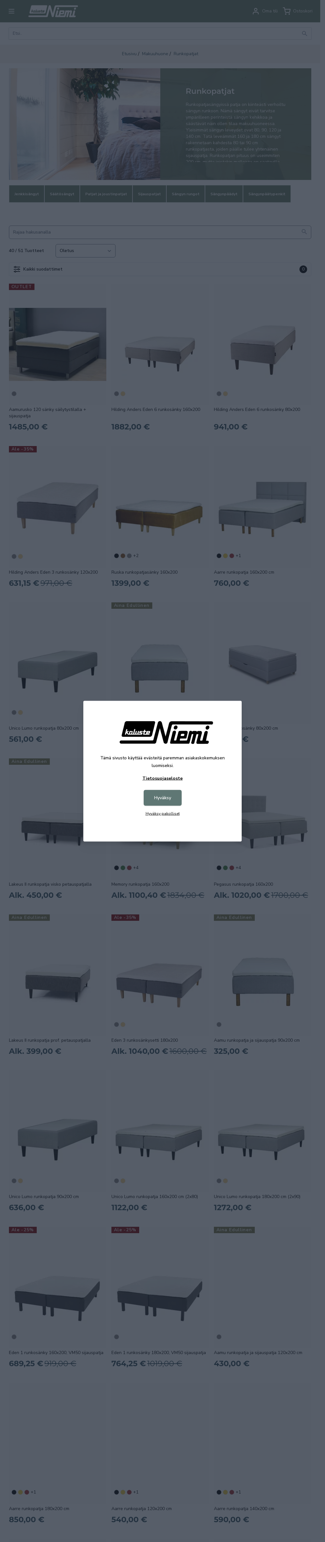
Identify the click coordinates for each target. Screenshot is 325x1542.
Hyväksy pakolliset (163, 813)
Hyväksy (162, 797)
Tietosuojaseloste (162, 778)
